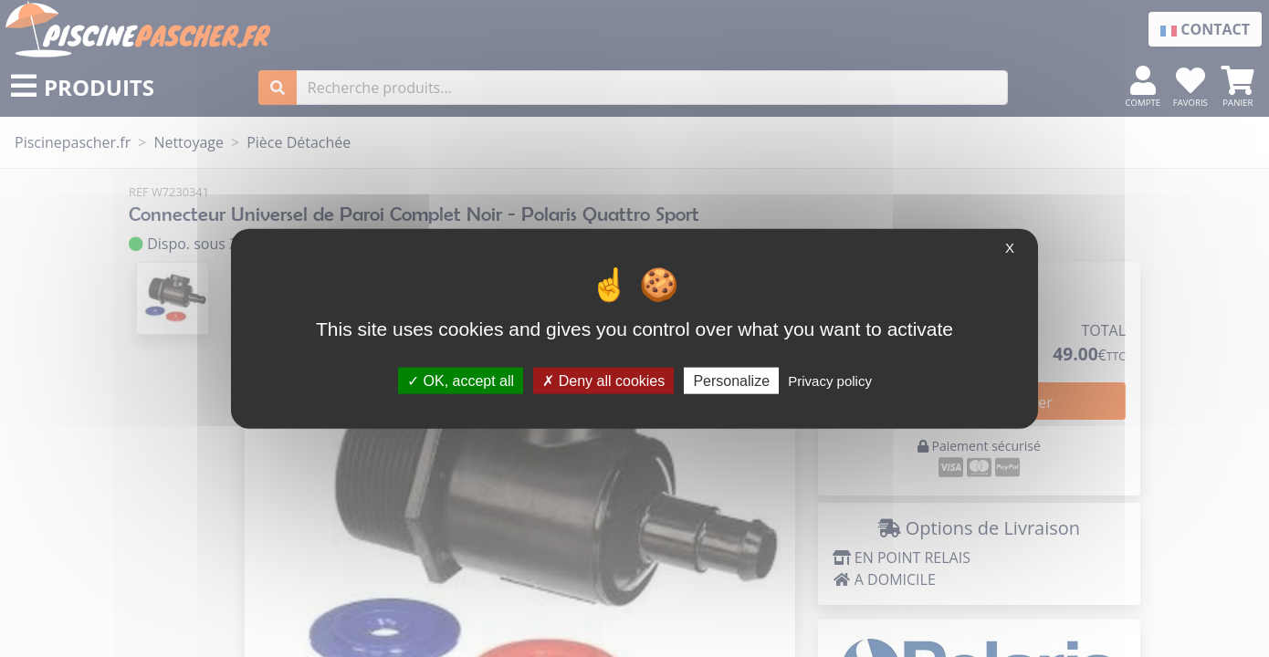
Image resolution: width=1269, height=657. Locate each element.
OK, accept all (460, 380)
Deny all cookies (603, 380)
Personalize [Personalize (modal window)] (731, 380)
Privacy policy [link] (830, 380)
